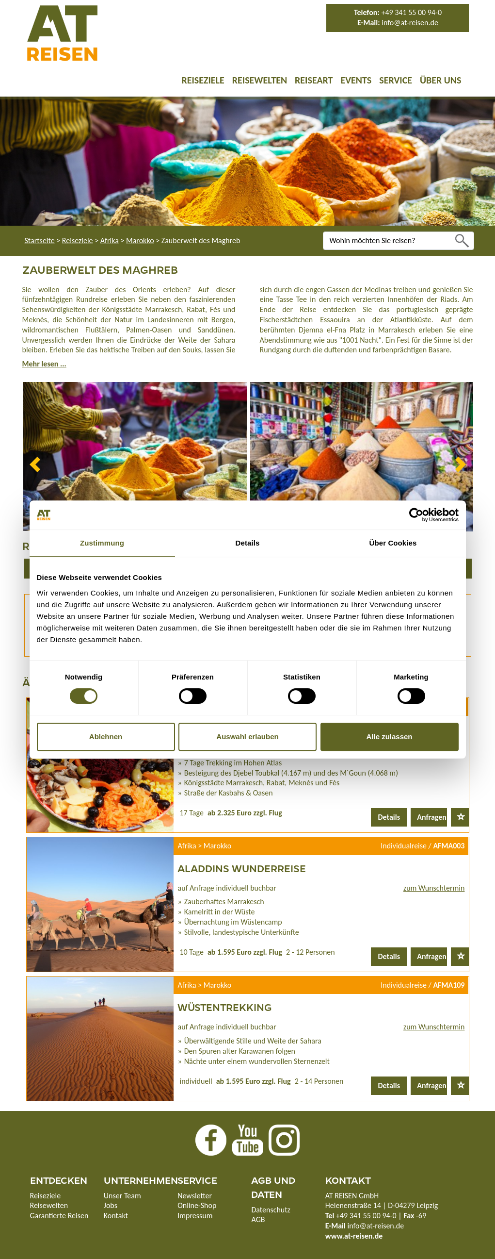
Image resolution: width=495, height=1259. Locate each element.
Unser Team (122, 1195)
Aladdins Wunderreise (241, 868)
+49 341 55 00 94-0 (411, 12)
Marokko (140, 240)
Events (355, 80)
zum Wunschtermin (434, 888)
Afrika (109, 240)
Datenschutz (270, 1209)
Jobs (110, 1205)
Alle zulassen (389, 736)
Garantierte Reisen (59, 1215)
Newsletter (194, 1195)
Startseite (40, 240)
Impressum (194, 1215)
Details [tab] (248, 543)
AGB (258, 1219)
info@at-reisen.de (410, 22)
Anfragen (432, 817)
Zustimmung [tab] (102, 543)
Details (389, 817)
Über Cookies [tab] (393, 543)
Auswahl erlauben (247, 736)
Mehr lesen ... (44, 363)
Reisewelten (259, 80)
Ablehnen (105, 736)
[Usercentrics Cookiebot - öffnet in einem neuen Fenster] (416, 515)
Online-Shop (196, 1205)
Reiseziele (202, 80)
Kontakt (116, 1215)
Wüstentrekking (224, 1006)
